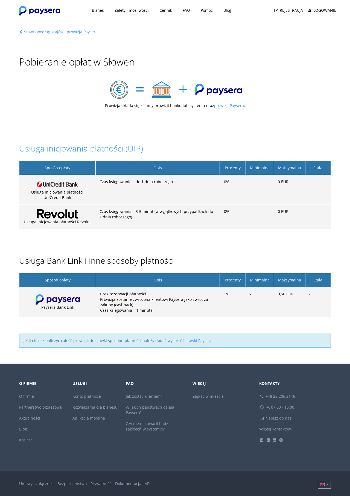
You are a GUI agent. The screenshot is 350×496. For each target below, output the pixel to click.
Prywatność (101, 483)
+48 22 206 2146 (277, 396)
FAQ (186, 10)
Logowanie (321, 10)
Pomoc (207, 10)
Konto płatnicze (86, 396)
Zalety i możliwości (132, 10)
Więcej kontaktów (275, 429)
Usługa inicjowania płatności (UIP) (81, 148)
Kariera (26, 439)
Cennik (165, 10)
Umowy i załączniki (36, 483)
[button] (324, 485)
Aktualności (29, 418)
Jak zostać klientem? (144, 396)
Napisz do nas (275, 418)
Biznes (98, 10)
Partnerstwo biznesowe (40, 407)
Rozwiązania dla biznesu (95, 407)
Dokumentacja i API (132, 483)
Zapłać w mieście (208, 396)
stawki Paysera (199, 340)
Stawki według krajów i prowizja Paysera (58, 31)
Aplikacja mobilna (88, 418)
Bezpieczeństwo (72, 483)
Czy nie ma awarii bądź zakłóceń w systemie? (147, 426)
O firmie (26, 396)
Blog (227, 10)
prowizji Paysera (229, 105)
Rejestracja (288, 10)
